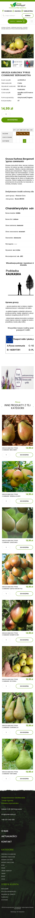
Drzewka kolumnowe (8, 854)
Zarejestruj (27, 11)
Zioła (3, 879)
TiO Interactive (20, 912)
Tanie (20, 4)
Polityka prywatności (8, 891)
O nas (4, 831)
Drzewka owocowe (8, 857)
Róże (3, 865)
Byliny (3, 876)
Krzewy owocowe (7, 862)
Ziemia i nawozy (6, 871)
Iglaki (3, 868)
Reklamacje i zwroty (8, 894)
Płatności (4, 897)
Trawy (3, 873)
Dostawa (4, 900)
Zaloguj (16, 11)
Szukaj (27, 15)
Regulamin (4, 889)
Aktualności (9, 836)
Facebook (7, 11)
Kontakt (6, 841)
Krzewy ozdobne (7, 860)
